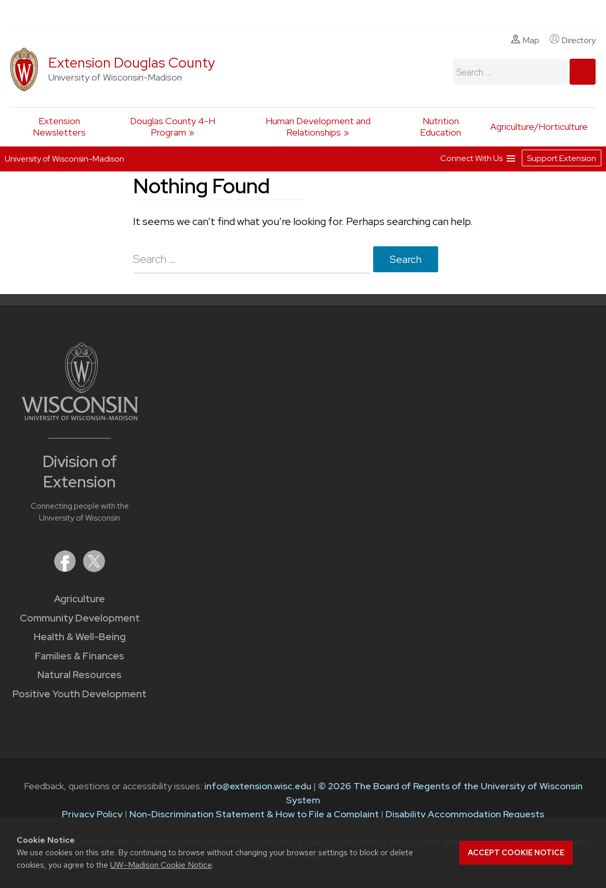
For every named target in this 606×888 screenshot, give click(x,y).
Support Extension (561, 158)
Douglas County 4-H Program (172, 126)
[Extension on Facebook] (66, 568)
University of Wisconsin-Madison (64, 158)
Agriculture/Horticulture (539, 126)
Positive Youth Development (79, 693)
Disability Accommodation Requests (465, 814)
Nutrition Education (440, 126)
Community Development (80, 618)
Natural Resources (79, 674)
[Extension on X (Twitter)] (94, 568)
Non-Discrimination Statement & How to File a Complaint (254, 814)
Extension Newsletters (59, 126)
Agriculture (79, 598)
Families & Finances (79, 656)
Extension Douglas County (131, 63)
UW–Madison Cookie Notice (161, 864)
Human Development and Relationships (318, 126)
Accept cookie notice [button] (516, 852)
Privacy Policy (92, 814)
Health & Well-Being (80, 636)
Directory (573, 40)
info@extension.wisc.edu (257, 786)
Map (525, 40)
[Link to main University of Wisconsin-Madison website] (79, 416)
